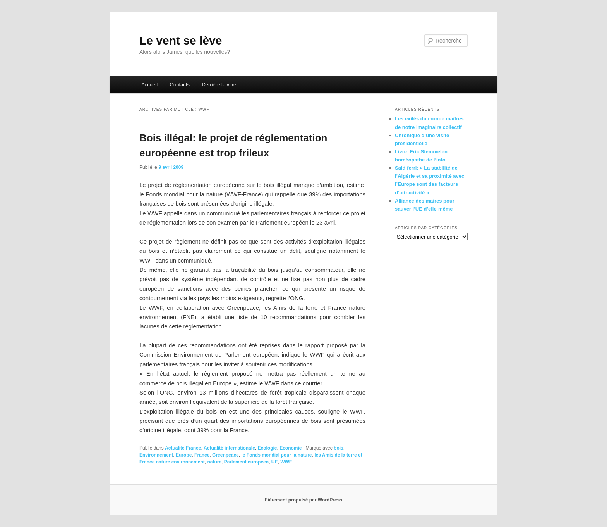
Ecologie (267, 448)
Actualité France (183, 448)
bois (338, 448)
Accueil (149, 85)
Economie (290, 448)
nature (214, 462)
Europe (184, 455)
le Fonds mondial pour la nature (276, 455)
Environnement (156, 455)
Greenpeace (225, 455)
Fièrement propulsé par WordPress (303, 500)
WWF (286, 462)
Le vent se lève (180, 40)
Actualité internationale (229, 448)
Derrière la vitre (219, 85)
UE (274, 462)
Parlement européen (246, 462)
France (201, 455)
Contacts (180, 85)
